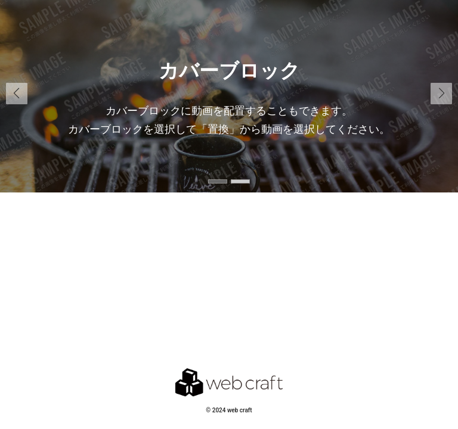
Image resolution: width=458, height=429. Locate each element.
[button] (441, 93)
